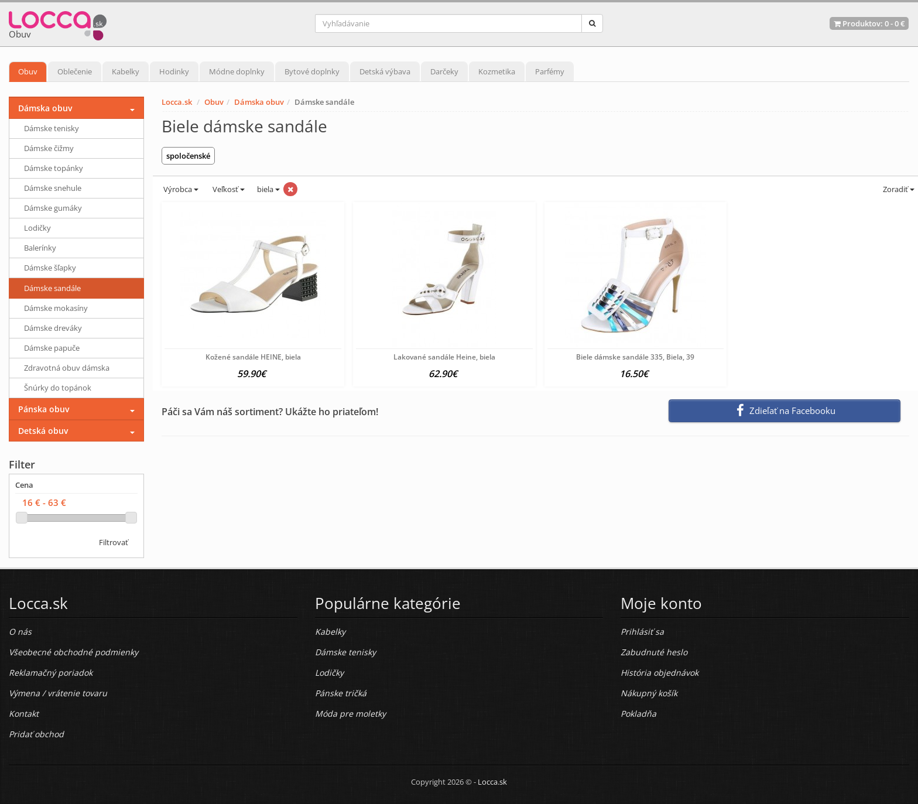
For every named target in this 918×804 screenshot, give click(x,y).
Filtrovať (113, 542)
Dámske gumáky (53, 208)
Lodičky (37, 228)
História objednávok (659, 672)
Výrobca (180, 189)
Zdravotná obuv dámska (66, 367)
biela (268, 189)
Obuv (27, 71)
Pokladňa (638, 713)
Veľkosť (228, 189)
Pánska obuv (43, 409)
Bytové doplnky (312, 71)
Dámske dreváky (53, 328)
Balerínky (40, 247)
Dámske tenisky (51, 128)
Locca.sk (177, 102)
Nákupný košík (649, 693)
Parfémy (549, 71)
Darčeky (444, 71)
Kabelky (125, 71)
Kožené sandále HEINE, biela (253, 357)
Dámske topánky (53, 168)
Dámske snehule (52, 188)
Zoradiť (897, 189)
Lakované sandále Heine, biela (444, 357)
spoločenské (188, 155)
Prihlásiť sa (642, 631)
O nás (20, 631)
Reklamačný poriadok (51, 672)
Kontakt (24, 713)
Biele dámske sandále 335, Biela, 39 (635, 357)
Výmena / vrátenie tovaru (58, 693)
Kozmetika (496, 71)
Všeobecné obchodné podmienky (73, 652)
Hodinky (174, 71)
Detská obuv (43, 430)
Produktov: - (869, 23)
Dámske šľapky (50, 267)
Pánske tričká (340, 693)
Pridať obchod (36, 734)
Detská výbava (384, 71)
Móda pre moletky (350, 713)
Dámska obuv (259, 102)
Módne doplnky (237, 71)
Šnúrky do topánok (57, 387)
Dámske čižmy (49, 148)
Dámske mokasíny (56, 308)
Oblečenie (74, 71)
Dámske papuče (52, 348)
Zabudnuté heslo (654, 652)
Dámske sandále (52, 288)
